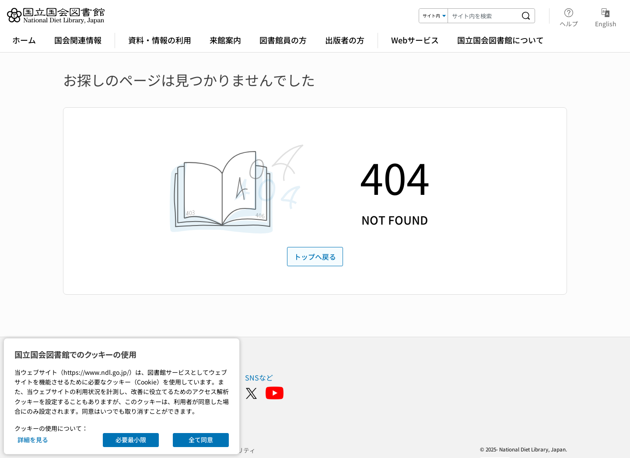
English (605, 16)
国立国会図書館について (500, 40)
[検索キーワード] (482, 16)
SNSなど (259, 377)
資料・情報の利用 (159, 40)
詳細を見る (33, 439)
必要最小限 (131, 439)
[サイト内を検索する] (526, 16)
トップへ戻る (315, 256)
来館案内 (225, 40)
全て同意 (201, 439)
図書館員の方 (283, 40)
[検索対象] (433, 16)
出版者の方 (344, 40)
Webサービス (415, 40)
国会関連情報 (78, 40)
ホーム (24, 40)
